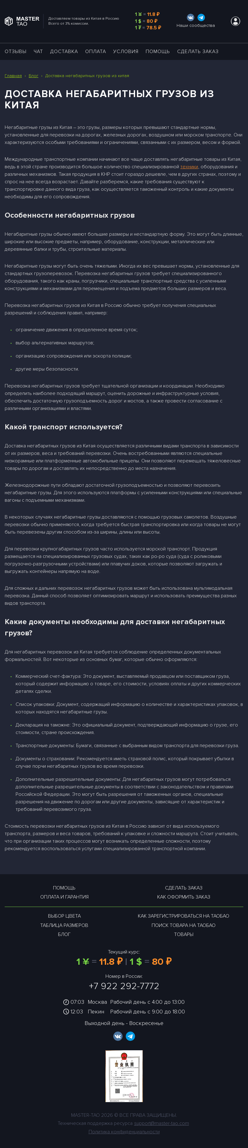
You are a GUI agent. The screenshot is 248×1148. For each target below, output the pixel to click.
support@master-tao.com (161, 1123)
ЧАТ (38, 51)
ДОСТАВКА (64, 51)
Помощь (158, 51)
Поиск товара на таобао (184, 925)
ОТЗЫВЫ (16, 51)
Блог (64, 934)
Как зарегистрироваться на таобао (183, 916)
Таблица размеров (64, 925)
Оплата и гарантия (64, 897)
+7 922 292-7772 (124, 986)
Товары (183, 934)
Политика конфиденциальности (124, 1132)
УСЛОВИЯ (126, 51)
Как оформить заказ (183, 897)
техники (189, 167)
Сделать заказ (198, 51)
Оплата (95, 51)
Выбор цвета (64, 916)
